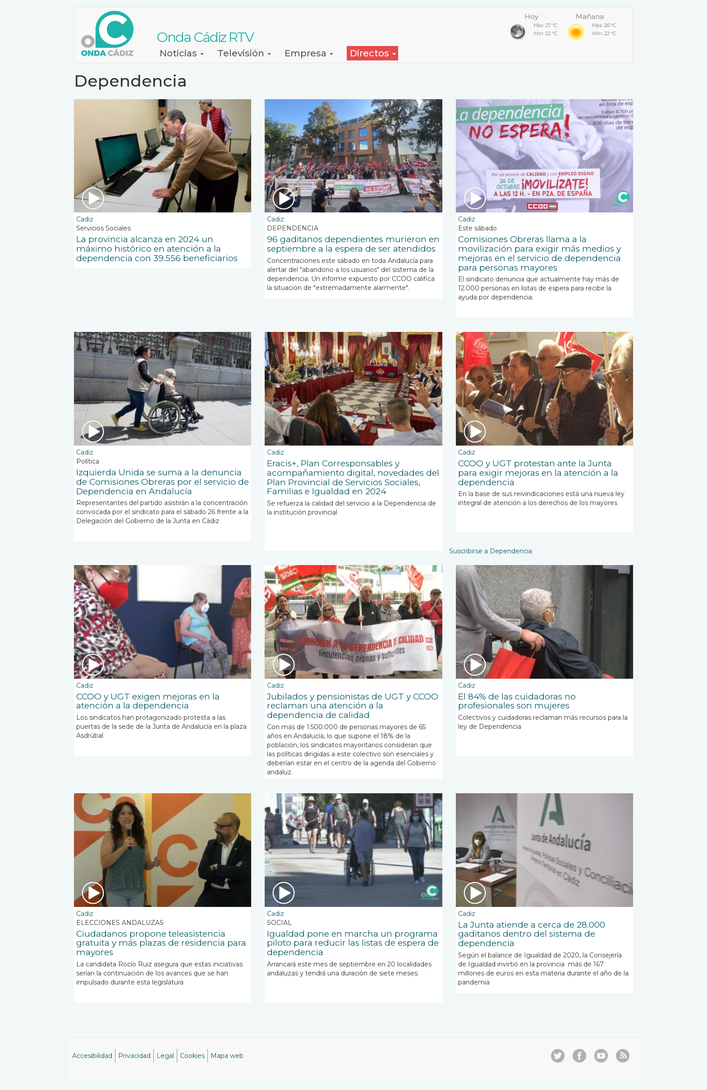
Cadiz (84, 219)
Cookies (192, 1056)
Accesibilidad (92, 1056)
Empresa (309, 53)
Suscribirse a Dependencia (490, 551)
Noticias (182, 53)
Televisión (244, 53)
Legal (165, 1056)
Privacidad (134, 1056)
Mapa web (227, 1056)
